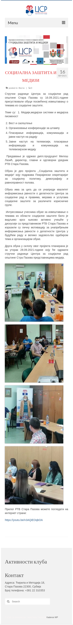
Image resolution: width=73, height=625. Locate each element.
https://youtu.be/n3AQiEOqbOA (24, 520)
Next (63, 50)
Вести (22, 88)
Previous (9, 50)
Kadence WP (52, 617)
